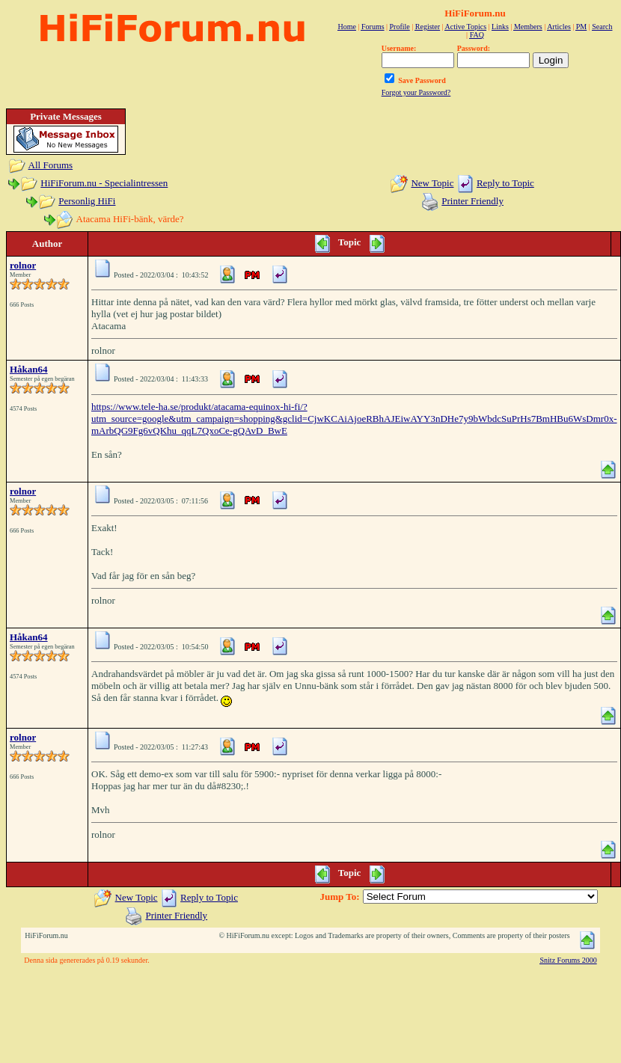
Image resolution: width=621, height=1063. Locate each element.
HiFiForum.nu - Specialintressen (104, 183)
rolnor (23, 265)
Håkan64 (29, 369)
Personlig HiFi (86, 200)
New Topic (432, 183)
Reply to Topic (505, 183)
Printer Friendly (472, 200)
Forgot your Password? (416, 92)
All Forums (50, 165)
